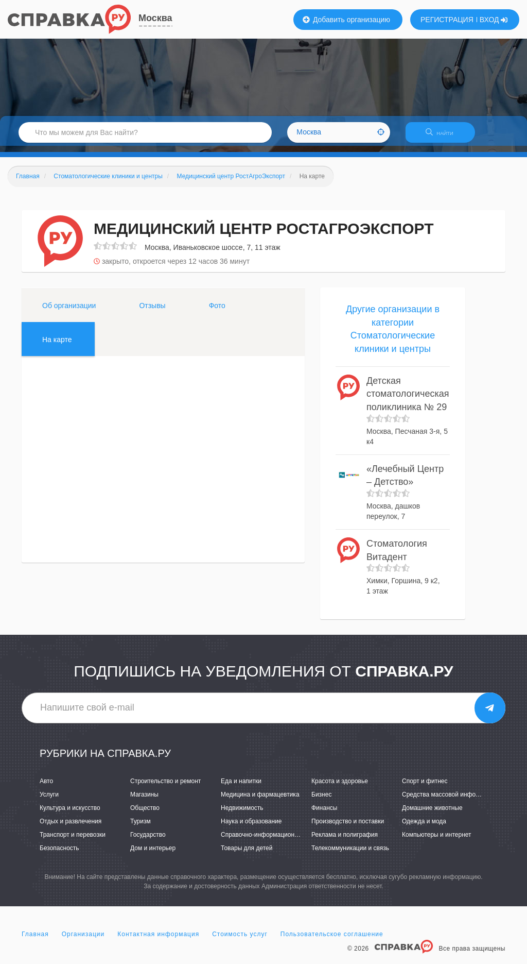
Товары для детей (246, 854)
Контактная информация (158, 940)
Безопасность (59, 854)
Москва (155, 18)
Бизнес (321, 800)
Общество (145, 814)
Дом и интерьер (152, 854)
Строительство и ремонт (165, 787)
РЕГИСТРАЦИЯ (446, 19)
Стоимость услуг (240, 940)
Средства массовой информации (449, 800)
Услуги (49, 800)
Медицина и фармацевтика (260, 800)
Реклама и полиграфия (344, 840)
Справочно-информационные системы (276, 840)
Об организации (69, 312)
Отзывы (152, 312)
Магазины (144, 800)
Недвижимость (242, 814)
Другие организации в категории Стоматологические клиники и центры (393, 335)
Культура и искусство (70, 814)
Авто (46, 787)
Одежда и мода (424, 827)
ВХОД (494, 19)
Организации (83, 940)
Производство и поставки (347, 827)
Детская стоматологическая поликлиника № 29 (407, 400)
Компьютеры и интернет (436, 840)
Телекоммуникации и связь (350, 854)
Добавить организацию (346, 19)
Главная (35, 940)
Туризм (140, 827)
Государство (148, 840)
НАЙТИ (445, 136)
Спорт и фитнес (425, 787)
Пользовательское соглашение (331, 940)
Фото (217, 312)
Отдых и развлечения (70, 827)
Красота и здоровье (339, 787)
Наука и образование (251, 827)
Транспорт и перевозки (73, 840)
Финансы (324, 814)
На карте (57, 346)
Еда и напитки (241, 787)
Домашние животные (432, 814)
